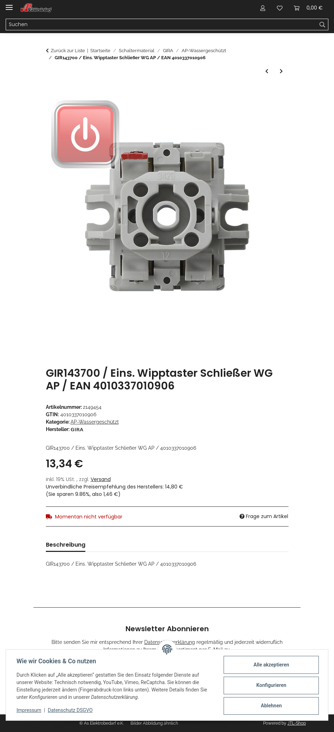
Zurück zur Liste (68, 50)
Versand (101, 479)
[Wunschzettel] (279, 8)
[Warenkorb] (308, 8)
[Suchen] (161, 25)
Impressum (29, 710)
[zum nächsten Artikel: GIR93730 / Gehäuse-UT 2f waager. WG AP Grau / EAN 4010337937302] (281, 71)
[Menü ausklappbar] (9, 4)
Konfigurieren (270, 685)
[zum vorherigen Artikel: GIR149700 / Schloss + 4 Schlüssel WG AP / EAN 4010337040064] (267, 71)
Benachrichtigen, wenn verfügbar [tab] (194, 545)
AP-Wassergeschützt (95, 422)
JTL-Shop (296, 723)
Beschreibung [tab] (65, 545)
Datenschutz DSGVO (71, 710)
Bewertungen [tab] (116, 545)
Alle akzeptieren (270, 665)
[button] (262, 8)
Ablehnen (270, 705)
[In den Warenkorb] (51, 92)
